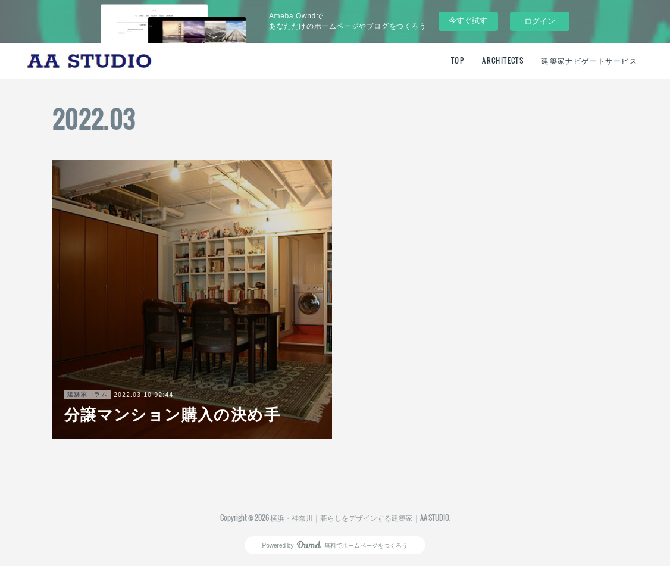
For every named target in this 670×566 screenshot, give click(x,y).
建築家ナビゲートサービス (589, 60)
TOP (457, 60)
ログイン (539, 21)
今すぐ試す (468, 20)
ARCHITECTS (503, 60)
